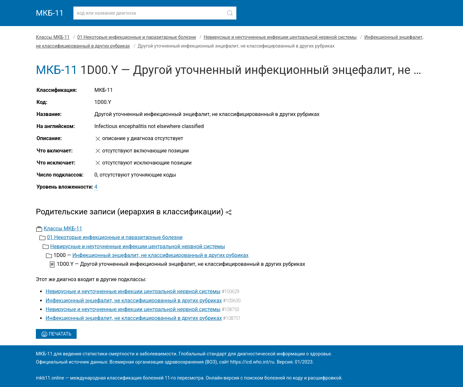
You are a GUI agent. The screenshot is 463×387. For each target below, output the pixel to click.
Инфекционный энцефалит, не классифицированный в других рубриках (160, 255)
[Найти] (229, 13)
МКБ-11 (50, 13)
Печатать (56, 334)
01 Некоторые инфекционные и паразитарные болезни (136, 37)
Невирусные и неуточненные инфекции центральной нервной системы (280, 37)
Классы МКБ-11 (52, 37)
